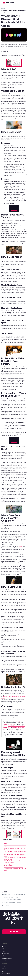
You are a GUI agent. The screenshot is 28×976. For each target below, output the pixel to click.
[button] (24, 2)
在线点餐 (4, 951)
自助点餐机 (5, 948)
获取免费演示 (14, 931)
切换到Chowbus (6, 973)
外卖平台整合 (5, 953)
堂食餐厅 (4, 966)
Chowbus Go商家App (7, 958)
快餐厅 (4, 968)
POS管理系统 (5, 946)
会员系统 (4, 960)
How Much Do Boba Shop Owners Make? (13, 867)
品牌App (4, 956)
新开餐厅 (4, 971)
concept (20, 546)
